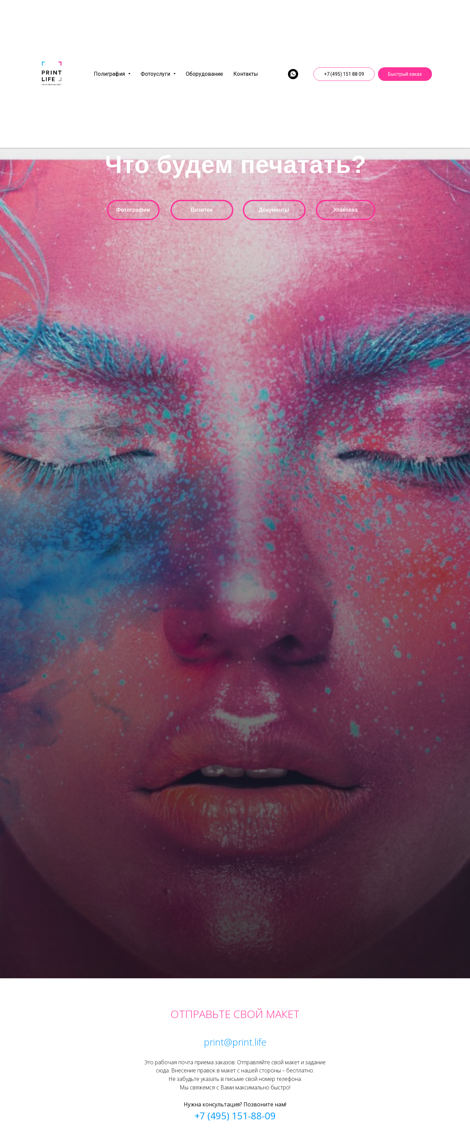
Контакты (245, 74)
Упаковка (345, 210)
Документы (274, 210)
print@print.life (235, 1041)
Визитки (202, 210)
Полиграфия (112, 74)
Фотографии (133, 210)
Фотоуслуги (158, 74)
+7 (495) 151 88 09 (344, 74)
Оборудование (204, 74)
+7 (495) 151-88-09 (235, 1115)
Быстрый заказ (405, 74)
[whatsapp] (293, 74)
